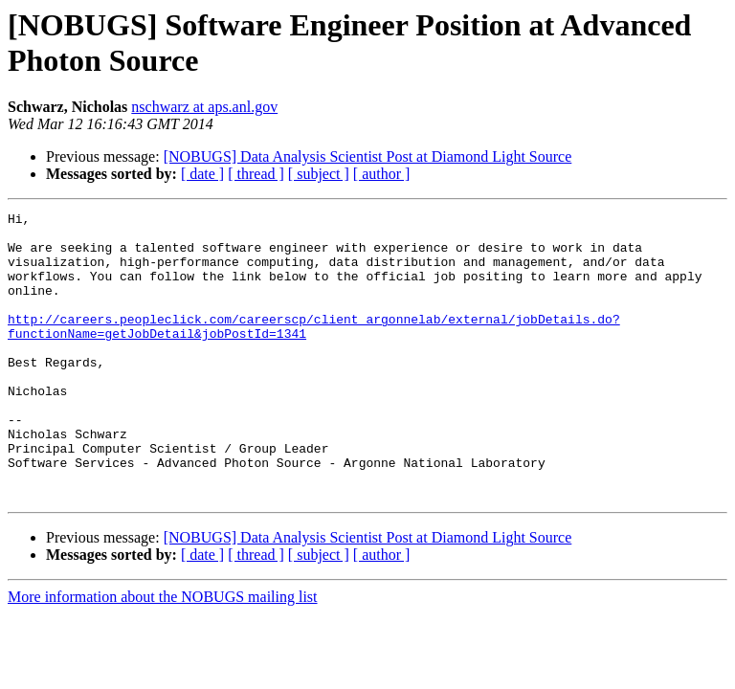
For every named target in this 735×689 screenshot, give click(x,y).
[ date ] (202, 174)
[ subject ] (318, 174)
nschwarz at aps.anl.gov (204, 107)
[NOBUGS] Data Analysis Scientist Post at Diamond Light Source (368, 156)
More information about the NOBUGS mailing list (163, 654)
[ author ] (382, 174)
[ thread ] (256, 174)
